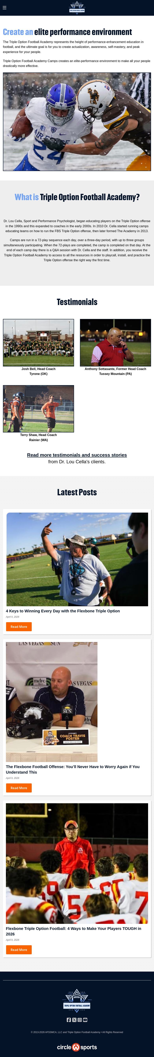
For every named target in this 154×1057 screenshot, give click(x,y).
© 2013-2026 (38, 1032)
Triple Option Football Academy (83, 1032)
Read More (19, 627)
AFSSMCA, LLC (53, 1032)
